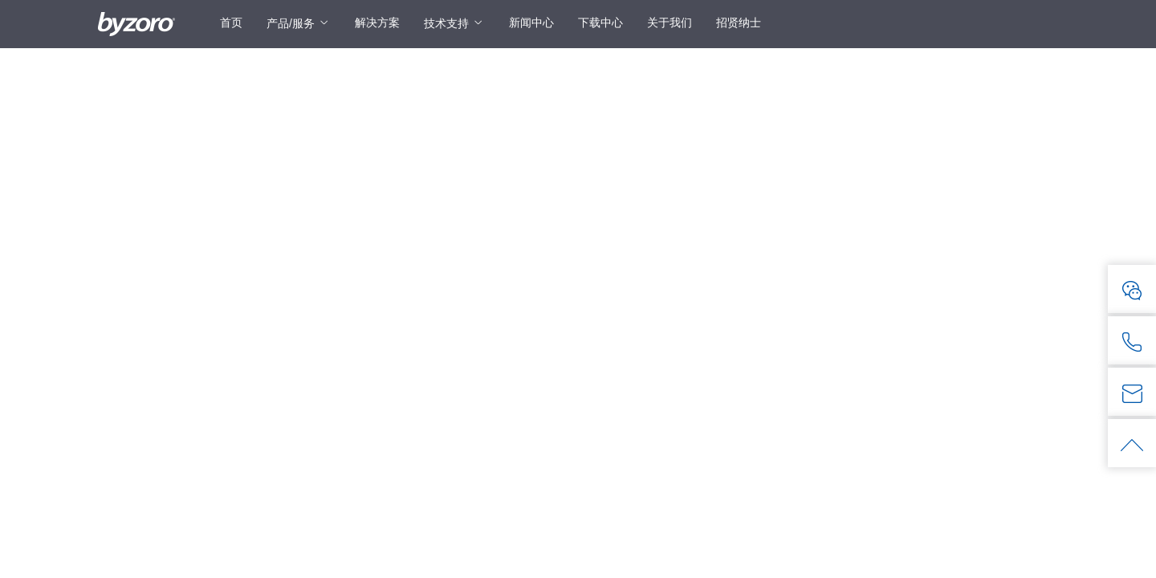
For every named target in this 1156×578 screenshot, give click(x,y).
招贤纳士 (738, 22)
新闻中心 (531, 22)
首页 (231, 22)
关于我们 (669, 22)
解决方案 (377, 22)
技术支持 (446, 23)
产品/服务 (291, 23)
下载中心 (600, 22)
